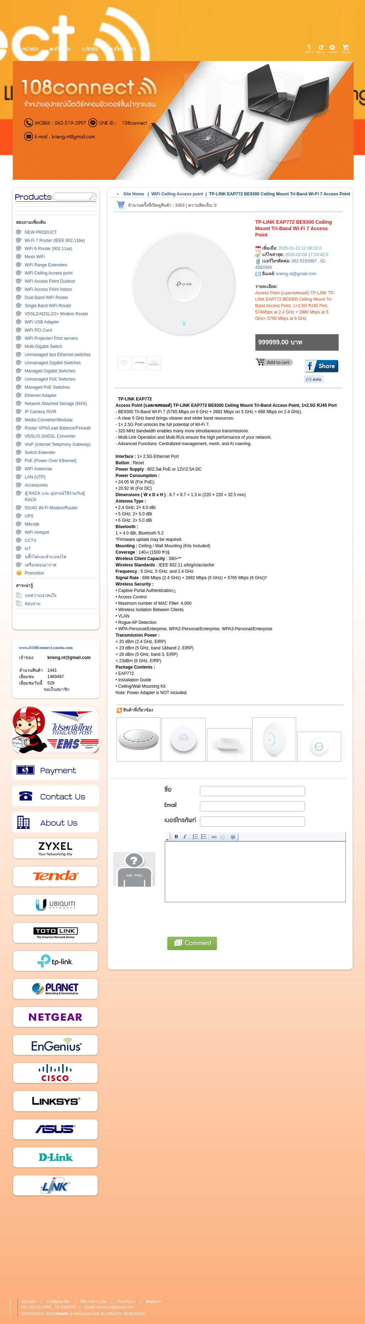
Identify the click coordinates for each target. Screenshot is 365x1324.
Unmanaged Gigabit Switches (53, 362)
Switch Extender (40, 452)
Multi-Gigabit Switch (43, 346)
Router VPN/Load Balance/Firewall (58, 428)
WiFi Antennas (38, 468)
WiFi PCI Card (38, 330)
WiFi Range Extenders (46, 264)
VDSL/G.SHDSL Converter (50, 436)
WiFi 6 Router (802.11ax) (48, 248)
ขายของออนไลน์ (84, 1314)
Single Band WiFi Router (48, 305)
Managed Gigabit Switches (50, 371)
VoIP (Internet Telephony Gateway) (58, 444)
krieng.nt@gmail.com (69, 657)
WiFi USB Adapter (42, 322)
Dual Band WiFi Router (47, 297)
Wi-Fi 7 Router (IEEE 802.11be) (55, 240)
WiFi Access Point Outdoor (50, 281)
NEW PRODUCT (41, 232)
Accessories (36, 485)
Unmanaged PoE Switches (50, 379)
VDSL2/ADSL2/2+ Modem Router (56, 313)
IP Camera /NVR (40, 411)
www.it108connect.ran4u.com (46, 647)
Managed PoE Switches (47, 387)
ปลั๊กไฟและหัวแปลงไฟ (45, 556)
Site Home (133, 194)
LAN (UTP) (35, 477)
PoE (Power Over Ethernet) (51, 460)
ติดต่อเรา (55, 796)
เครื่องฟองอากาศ (40, 565)
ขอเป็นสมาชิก (56, 689)
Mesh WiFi (35, 256)
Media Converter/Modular (49, 419)
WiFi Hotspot (37, 532)
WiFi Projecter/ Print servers (51, 338)
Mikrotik (32, 524)
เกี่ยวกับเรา (55, 822)
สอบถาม (32, 603)
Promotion (34, 573)
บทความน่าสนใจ (40, 595)
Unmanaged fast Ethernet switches (58, 354)
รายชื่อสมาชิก (58, 1302)
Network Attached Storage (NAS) (56, 403)
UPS (29, 516)
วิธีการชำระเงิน (55, 770)
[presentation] (219, 918)
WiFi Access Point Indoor (48, 289)
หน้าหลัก (28, 1302)
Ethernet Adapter (41, 395)
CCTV (31, 540)
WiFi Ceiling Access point (49, 273)
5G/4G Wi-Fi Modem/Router (51, 507)
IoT (28, 548)
